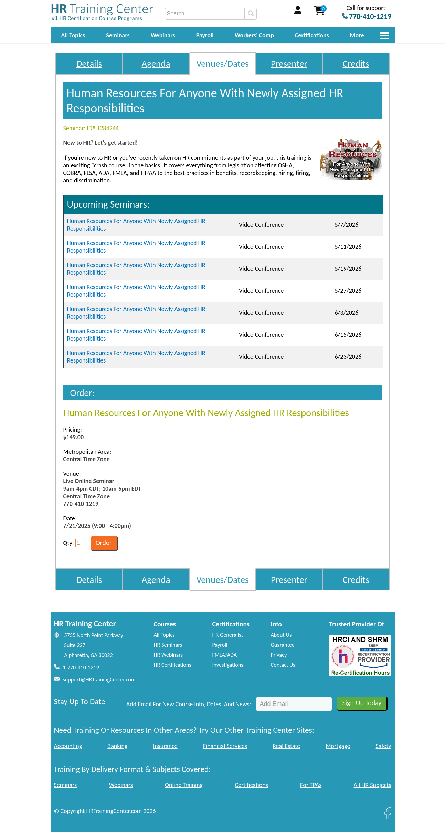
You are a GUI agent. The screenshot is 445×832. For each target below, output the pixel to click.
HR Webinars (168, 655)
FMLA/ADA (224, 655)
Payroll (205, 35)
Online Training (184, 785)
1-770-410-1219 (81, 667)
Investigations (227, 665)
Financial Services (225, 746)
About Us (281, 635)
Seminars (118, 35)
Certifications (312, 35)
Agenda (156, 63)
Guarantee (283, 645)
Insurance (165, 746)
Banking (117, 746)
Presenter (289, 63)
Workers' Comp (254, 35)
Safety (383, 746)
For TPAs (310, 785)
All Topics (73, 35)
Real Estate (286, 746)
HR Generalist (227, 635)
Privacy (279, 655)
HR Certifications (172, 665)
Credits (356, 63)
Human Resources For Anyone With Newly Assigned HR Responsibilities (136, 224)
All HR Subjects (372, 785)
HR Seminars (168, 645)
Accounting (68, 746)
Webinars (163, 35)
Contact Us (283, 665)
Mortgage (338, 746)
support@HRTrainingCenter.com (99, 679)
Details (89, 63)
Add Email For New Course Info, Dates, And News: (188, 704)
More (357, 35)
